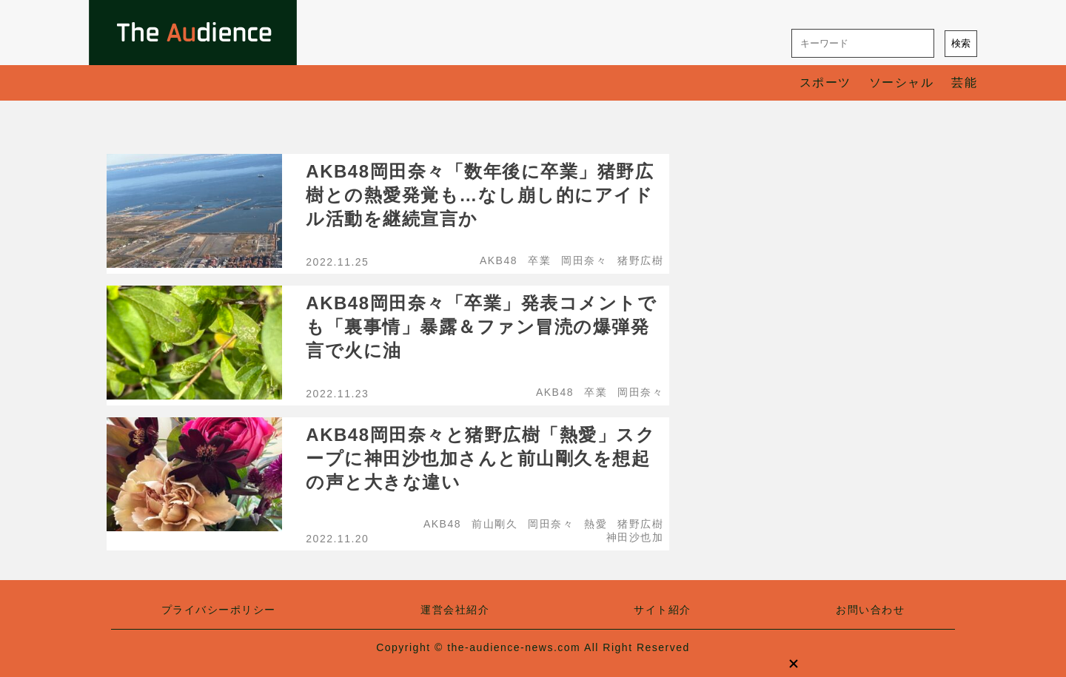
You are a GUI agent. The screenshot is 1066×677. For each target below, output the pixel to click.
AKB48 (498, 260)
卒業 (539, 260)
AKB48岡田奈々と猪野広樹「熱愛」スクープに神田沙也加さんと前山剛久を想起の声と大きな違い (480, 458)
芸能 (964, 82)
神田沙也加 (635, 537)
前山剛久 (494, 524)
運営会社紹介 (454, 610)
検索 (961, 43)
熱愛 (595, 524)
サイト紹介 (662, 610)
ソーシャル (901, 82)
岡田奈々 (584, 260)
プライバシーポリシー (218, 610)
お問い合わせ (870, 610)
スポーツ (825, 82)
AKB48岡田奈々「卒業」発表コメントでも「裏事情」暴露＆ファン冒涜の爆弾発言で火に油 (481, 326)
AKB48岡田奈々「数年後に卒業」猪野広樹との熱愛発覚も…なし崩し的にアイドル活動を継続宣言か (480, 195)
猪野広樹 (640, 260)
